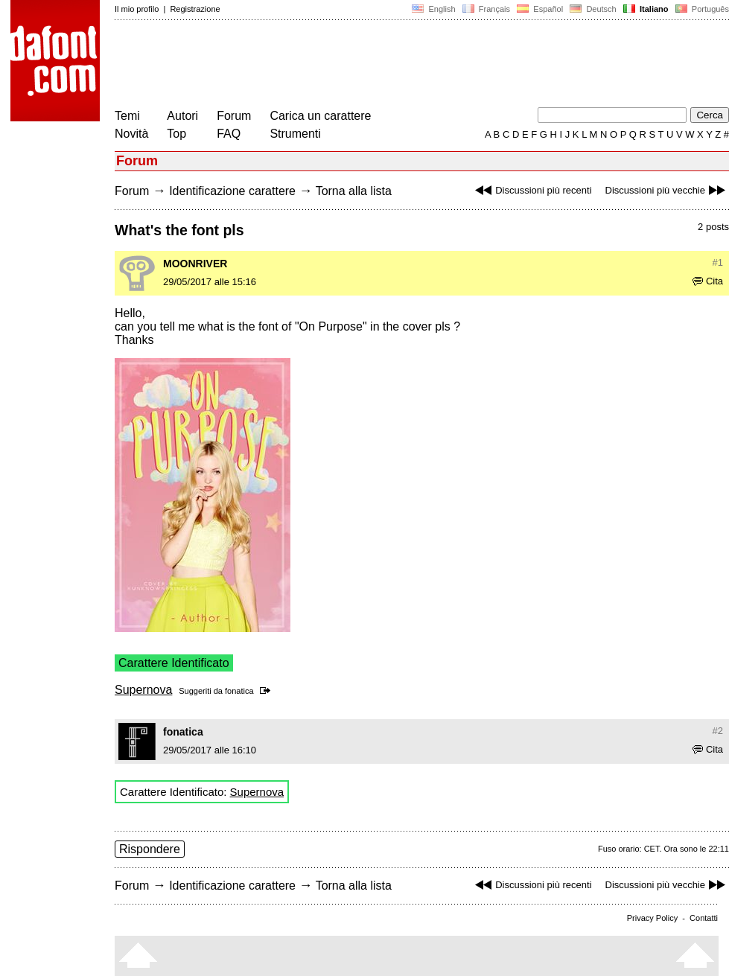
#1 (718, 262)
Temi (127, 115)
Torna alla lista (354, 191)
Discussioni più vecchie (667, 190)
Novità (131, 133)
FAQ (229, 133)
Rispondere (149, 849)
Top (176, 133)
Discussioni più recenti (531, 190)
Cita (708, 281)
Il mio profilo (137, 8)
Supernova (143, 689)
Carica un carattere (320, 115)
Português (701, 8)
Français (486, 8)
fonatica (239, 690)
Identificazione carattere (232, 191)
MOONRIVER (195, 263)
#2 (718, 730)
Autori (182, 115)
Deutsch (593, 8)
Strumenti (295, 133)
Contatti (704, 917)
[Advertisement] (386, 65)
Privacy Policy (652, 917)
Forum (234, 115)
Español (540, 8)
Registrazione (195, 8)
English (433, 8)
